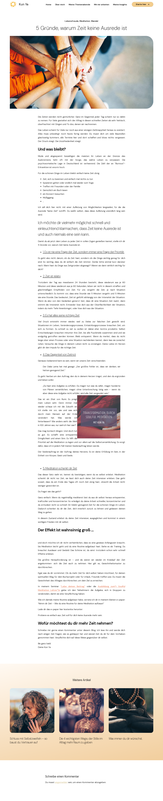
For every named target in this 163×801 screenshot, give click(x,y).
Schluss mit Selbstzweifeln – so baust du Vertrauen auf (28, 740)
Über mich (60, 4)
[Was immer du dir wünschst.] (131, 710)
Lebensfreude (72, 21)
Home (48, 4)
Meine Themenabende (79, 4)
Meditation (85, 21)
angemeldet (61, 782)
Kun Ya (23, 4)
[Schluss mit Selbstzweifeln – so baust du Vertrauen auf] (32, 710)
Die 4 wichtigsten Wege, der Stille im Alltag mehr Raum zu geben (81, 740)
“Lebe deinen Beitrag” (72, 586)
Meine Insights (120, 4)
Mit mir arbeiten (101, 4)
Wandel (94, 21)
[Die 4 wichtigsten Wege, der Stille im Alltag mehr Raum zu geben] (81, 710)
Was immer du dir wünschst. (125, 738)
